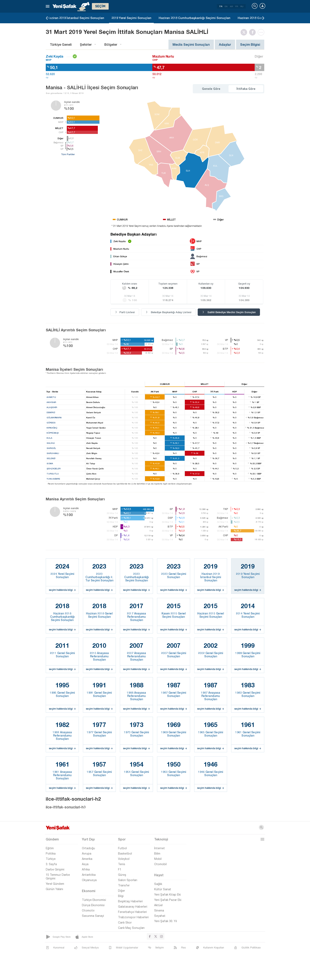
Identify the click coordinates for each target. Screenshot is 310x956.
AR (231, 6)
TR (220, 6)
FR (236, 6)
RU (241, 6)
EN (226, 6)
